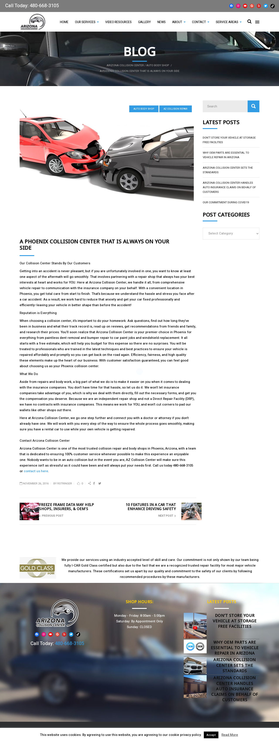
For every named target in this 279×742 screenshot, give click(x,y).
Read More (229, 734)
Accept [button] (211, 735)
